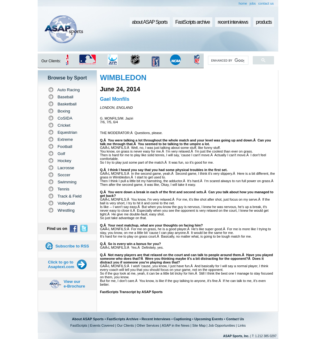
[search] (227, 60)
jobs (253, 3)
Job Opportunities (221, 325)
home (243, 3)
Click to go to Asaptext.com (61, 264)
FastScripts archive (192, 22)
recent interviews (233, 22)
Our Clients (125, 325)
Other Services (148, 325)
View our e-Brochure (74, 283)
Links (242, 325)
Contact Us (235, 319)
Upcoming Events (208, 319)
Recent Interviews (156, 319)
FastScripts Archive (123, 319)
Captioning (182, 319)
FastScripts (78, 325)
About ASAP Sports (88, 319)
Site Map (199, 325)
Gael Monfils (114, 99)
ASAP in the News (175, 325)
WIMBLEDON (123, 77)
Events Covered (102, 325)
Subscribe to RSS (72, 246)
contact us (266, 3)
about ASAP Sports (150, 22)
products (264, 22)
